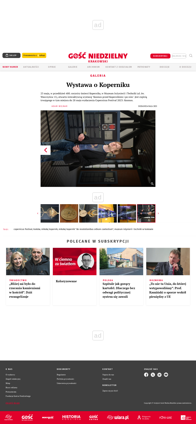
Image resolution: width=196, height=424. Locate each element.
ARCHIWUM (93, 67)
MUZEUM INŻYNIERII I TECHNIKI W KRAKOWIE (133, 229)
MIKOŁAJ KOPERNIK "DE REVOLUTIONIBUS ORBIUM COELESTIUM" (86, 229)
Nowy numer (10, 67)
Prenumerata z (34, 55)
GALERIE (72, 67)
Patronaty (144, 67)
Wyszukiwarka (191, 55)
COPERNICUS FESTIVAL (23, 229)
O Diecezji (185, 67)
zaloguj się (179, 56)
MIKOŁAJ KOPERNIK (49, 229)
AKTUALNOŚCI (31, 67)
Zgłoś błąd (13, 403)
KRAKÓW (36, 229)
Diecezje (165, 67)
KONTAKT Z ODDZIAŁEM (119, 67)
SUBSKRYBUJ (160, 56)
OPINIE (52, 67)
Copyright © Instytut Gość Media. (157, 403)
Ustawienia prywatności (66, 383)
